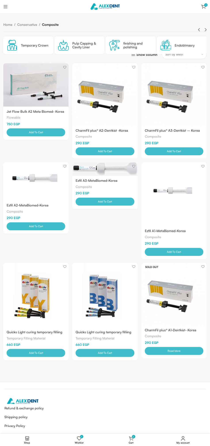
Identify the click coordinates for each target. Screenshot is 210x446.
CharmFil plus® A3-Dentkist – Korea (172, 130)
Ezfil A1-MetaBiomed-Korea (165, 231)
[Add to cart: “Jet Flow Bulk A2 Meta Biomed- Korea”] (36, 132)
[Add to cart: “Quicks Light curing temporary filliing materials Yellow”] (36, 353)
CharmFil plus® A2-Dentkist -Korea (102, 130)
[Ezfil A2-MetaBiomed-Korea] (35, 182)
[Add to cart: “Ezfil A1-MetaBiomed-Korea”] (174, 252)
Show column (146, 54)
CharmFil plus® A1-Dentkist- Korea (171, 330)
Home (7, 24)
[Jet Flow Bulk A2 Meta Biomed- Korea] (35, 84)
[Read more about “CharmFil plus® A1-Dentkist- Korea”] (174, 351)
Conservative (27, 24)
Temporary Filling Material (26, 338)
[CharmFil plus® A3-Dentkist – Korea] (174, 94)
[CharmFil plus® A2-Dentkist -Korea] (105, 94)
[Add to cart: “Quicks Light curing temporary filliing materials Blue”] (105, 353)
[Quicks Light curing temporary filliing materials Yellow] (35, 296)
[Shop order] (184, 54)
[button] (199, 29)
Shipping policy (15, 417)
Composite (84, 136)
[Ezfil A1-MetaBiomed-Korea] (174, 194)
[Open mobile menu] (5, 6)
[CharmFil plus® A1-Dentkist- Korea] (174, 295)
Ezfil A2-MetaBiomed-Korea (27, 205)
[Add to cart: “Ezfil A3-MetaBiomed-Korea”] (105, 202)
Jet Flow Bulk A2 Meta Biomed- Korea (35, 111)
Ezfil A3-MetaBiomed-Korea (97, 181)
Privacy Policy (14, 426)
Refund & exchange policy (24, 409)
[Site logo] (105, 6)
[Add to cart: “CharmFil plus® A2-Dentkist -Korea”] (105, 151)
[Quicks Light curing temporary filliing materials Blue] (105, 296)
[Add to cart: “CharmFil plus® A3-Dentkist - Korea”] (174, 151)
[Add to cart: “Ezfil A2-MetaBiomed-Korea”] (36, 226)
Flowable (13, 117)
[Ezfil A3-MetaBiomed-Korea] (105, 169)
